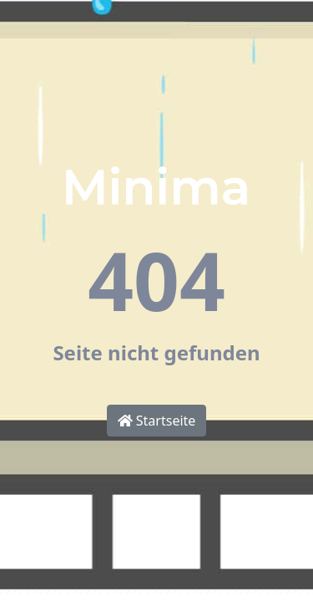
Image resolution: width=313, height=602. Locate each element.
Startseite (157, 420)
